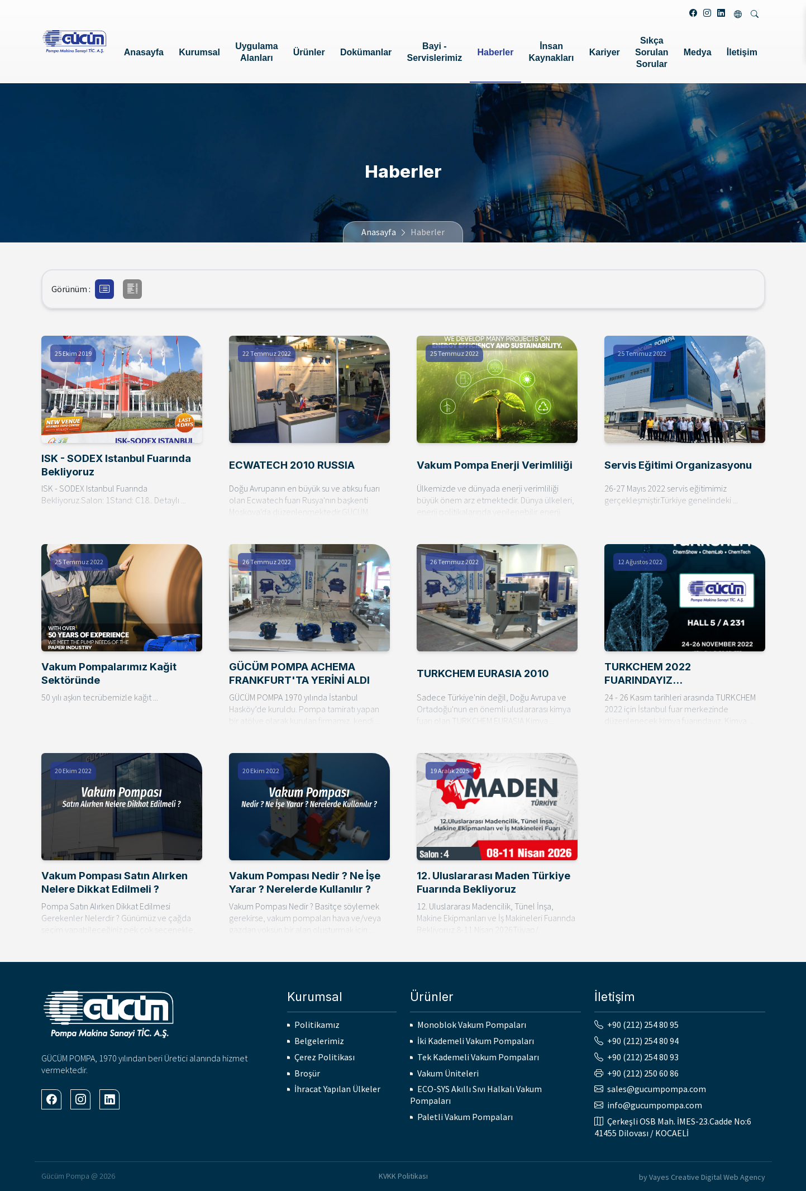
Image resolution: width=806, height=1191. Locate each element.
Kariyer (604, 52)
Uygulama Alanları (256, 52)
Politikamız (317, 1024)
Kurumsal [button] (199, 52)
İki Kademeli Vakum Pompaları (475, 1040)
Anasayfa (144, 52)
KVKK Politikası (403, 1176)
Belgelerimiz (319, 1040)
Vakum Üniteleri (448, 1073)
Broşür (307, 1073)
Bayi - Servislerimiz (434, 52)
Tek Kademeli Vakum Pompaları (478, 1057)
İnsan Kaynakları (551, 52)
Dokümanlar (366, 52)
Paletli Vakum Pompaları (465, 1116)
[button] (104, 288)
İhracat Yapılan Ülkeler (337, 1088)
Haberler (495, 52)
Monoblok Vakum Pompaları (471, 1024)
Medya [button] (698, 52)
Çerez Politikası (324, 1057)
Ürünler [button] (309, 52)
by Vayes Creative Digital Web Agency (702, 1177)
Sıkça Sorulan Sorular (652, 52)
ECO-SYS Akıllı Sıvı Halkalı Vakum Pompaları (476, 1094)
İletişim (742, 52)
